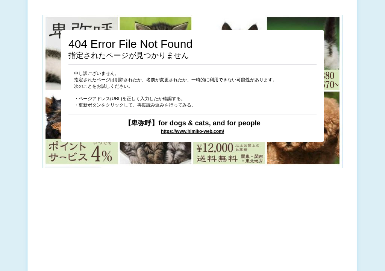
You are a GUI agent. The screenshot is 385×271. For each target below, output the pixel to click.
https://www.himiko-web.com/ (192, 131)
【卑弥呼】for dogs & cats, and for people (192, 123)
